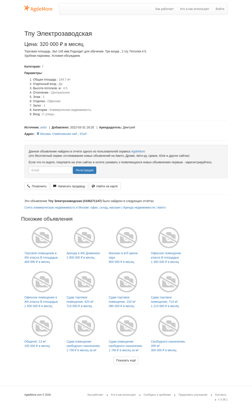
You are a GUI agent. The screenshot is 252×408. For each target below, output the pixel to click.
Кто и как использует (194, 9)
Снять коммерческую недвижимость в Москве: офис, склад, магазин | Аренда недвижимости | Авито (95, 207)
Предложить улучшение (192, 394)
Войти (220, 9)
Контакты (220, 394)
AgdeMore (138, 151)
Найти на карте (105, 186)
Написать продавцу (69, 186)
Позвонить (37, 186)
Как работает (164, 9)
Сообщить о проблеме (157, 394)
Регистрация (84, 170)
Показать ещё (126, 360)
